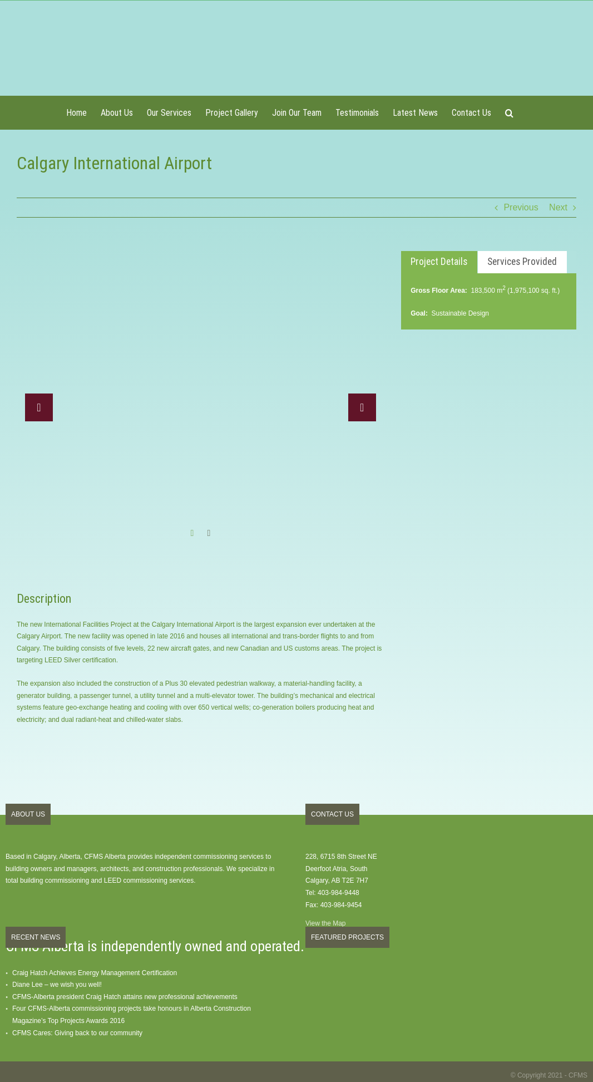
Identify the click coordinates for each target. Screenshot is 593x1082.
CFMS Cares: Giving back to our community (77, 1033)
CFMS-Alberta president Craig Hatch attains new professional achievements (125, 997)
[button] (509, 112)
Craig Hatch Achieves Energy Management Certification (94, 973)
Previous (520, 207)
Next (558, 207)
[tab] (439, 262)
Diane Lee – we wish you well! (57, 984)
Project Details (439, 261)
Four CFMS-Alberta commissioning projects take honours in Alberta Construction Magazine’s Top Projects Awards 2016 (131, 1015)
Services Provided (522, 261)
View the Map (325, 923)
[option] (200, 399)
